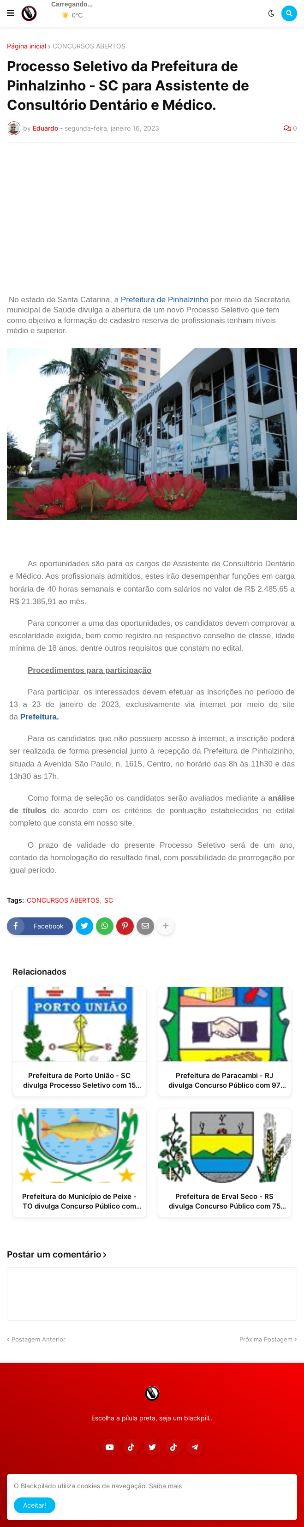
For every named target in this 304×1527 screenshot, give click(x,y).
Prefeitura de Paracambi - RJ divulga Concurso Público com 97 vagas (224, 1080)
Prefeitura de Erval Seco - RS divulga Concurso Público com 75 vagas (224, 1201)
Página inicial (26, 46)
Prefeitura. (39, 717)
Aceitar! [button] (34, 1505)
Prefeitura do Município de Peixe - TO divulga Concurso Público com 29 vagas (79, 1201)
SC (108, 900)
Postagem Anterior (39, 1339)
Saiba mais (165, 1486)
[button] (10, 13)
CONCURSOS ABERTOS (89, 46)
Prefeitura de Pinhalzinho (165, 299)
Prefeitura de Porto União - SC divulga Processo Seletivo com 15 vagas (79, 1080)
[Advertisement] (152, 218)
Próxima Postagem (265, 1339)
